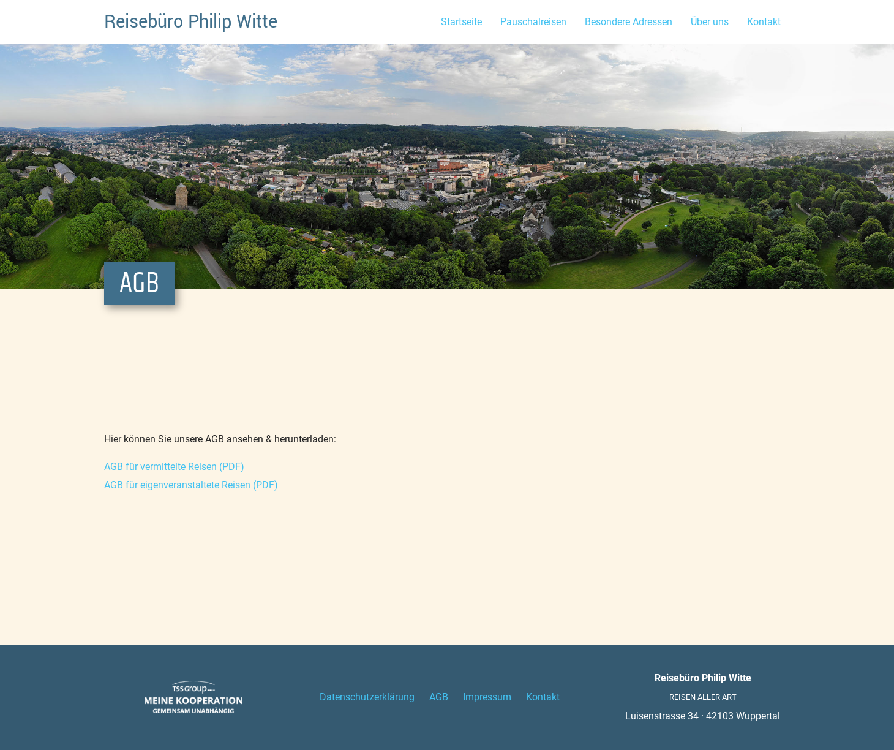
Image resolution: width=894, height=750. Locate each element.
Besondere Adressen (628, 22)
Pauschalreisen (533, 22)
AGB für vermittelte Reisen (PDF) (174, 466)
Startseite (461, 22)
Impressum (487, 697)
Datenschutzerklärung (367, 697)
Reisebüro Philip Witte (190, 21)
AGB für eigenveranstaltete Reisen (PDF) (191, 485)
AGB (438, 697)
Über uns (710, 22)
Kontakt (764, 22)
